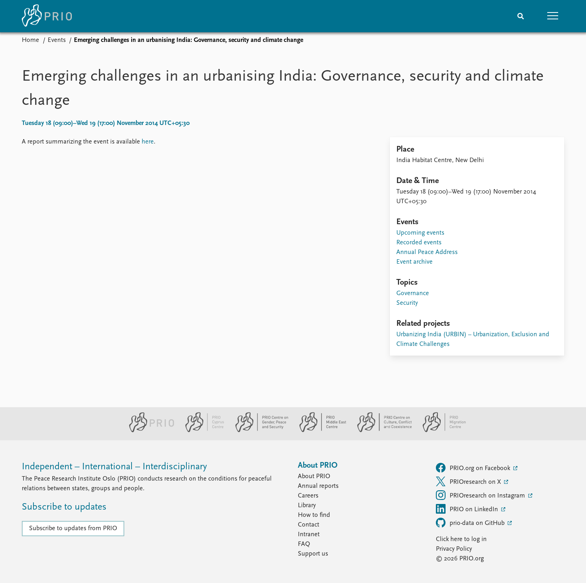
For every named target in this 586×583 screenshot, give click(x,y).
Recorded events (419, 242)
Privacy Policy (454, 549)
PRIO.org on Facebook (474, 468)
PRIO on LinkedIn (468, 509)
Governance (412, 293)
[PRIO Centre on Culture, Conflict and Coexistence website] (381, 430)
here (148, 142)
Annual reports (318, 486)
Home (30, 40)
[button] (553, 16)
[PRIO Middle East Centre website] (319, 430)
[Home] (47, 16)
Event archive (414, 262)
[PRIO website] (148, 430)
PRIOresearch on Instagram (481, 495)
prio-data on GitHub (471, 522)
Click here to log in (461, 539)
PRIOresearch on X (469, 481)
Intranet (309, 534)
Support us (313, 554)
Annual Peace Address (427, 252)
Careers (308, 496)
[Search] (520, 16)
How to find (314, 515)
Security (407, 303)
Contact (308, 525)
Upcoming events (420, 233)
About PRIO (314, 476)
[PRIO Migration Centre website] (440, 430)
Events (57, 40)
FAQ (304, 544)
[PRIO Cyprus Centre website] (201, 430)
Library (307, 505)
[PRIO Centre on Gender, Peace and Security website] (258, 430)
